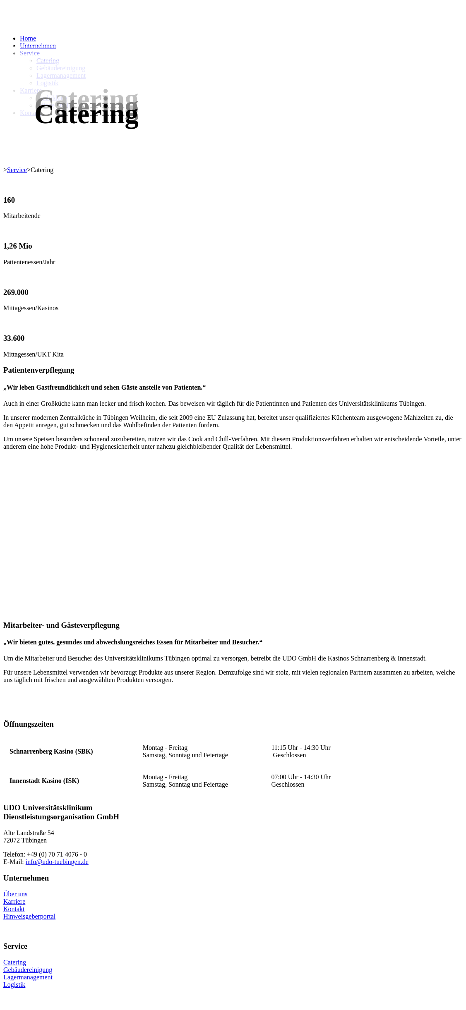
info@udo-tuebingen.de (57, 861)
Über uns (15, 894)
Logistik (14, 984)
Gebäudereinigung (27, 969)
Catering (14, 962)
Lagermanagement (28, 977)
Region (205, 672)
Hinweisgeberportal (29, 916)
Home (28, 38)
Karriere (14, 901)
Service (17, 169)
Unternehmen (38, 45)
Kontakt (14, 908)
